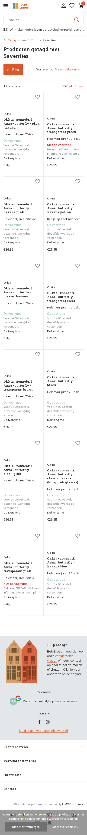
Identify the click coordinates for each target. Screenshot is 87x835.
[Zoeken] (43, 19)
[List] (81, 86)
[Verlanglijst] (71, 6)
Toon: (64, 86)
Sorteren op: (45, 69)
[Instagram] (48, 722)
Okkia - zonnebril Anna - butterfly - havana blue (61, 562)
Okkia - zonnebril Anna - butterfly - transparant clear (61, 297)
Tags (36, 40)
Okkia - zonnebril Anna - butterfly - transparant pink (17, 567)
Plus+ (79, 804)
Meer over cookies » (65, 826)
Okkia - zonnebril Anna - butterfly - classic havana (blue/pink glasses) (62, 476)
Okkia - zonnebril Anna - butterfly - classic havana (17, 292)
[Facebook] (39, 722)
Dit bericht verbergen (26, 826)
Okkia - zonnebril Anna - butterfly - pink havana (21, 123)
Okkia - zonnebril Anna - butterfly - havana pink (17, 208)
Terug (9, 40)
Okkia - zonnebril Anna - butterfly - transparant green (61, 128)
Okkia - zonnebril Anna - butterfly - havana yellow (61, 208)
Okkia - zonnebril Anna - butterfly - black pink (17, 470)
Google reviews (66, 701)
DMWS (67, 804)
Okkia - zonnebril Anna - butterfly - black (61, 381)
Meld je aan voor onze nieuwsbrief (43, 730)
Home (24, 40)
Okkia (7, 114)
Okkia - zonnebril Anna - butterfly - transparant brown (18, 385)
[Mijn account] (63, 5)
